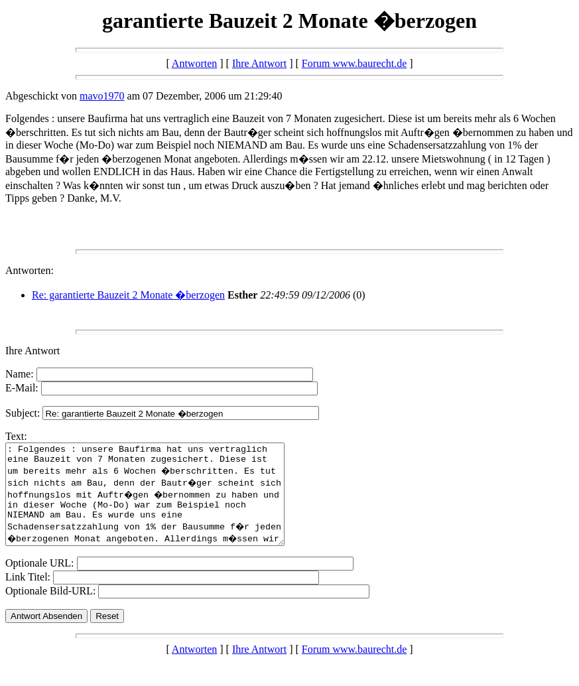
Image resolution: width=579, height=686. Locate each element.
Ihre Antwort (259, 63)
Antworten (194, 63)
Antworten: (29, 270)
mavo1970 (102, 96)
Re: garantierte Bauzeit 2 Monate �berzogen (128, 295)
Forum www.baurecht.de (354, 63)
